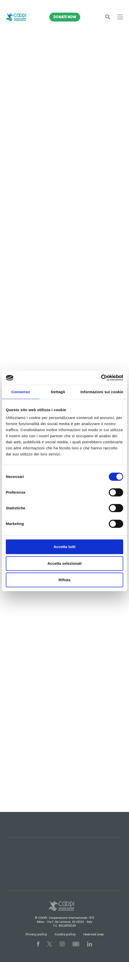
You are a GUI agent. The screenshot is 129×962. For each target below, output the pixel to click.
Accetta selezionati (64, 563)
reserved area (93, 934)
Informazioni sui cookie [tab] (101, 392)
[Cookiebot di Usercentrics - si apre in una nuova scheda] (101, 377)
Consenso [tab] (20, 392)
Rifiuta (65, 580)
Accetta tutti (65, 547)
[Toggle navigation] (120, 17)
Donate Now (64, 17)
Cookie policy (65, 934)
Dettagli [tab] (58, 392)
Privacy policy (36, 934)
